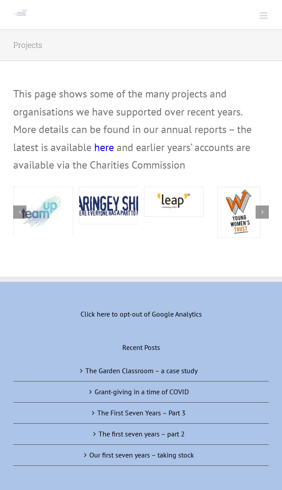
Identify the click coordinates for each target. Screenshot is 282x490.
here (104, 147)
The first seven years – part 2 (142, 433)
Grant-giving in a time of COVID (142, 391)
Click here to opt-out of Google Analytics (141, 314)
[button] (19, 212)
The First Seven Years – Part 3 (141, 412)
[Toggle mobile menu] (264, 15)
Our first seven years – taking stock (141, 454)
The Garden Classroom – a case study (141, 370)
